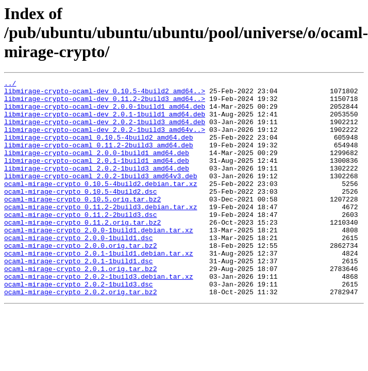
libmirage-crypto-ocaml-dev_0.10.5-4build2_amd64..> (104, 93)
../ (10, 84)
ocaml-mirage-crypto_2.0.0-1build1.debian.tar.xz (98, 260)
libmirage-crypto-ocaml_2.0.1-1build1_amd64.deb (96, 177)
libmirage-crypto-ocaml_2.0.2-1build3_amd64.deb (96, 186)
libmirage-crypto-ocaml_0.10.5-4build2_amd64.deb (98, 149)
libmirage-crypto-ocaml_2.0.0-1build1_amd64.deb (96, 168)
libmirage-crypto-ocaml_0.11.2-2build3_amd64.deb (98, 158)
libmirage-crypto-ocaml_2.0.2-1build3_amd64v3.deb (100, 195)
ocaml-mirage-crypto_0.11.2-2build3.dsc (80, 242)
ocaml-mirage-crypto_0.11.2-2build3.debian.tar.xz (100, 233)
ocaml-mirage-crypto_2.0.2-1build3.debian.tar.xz (98, 316)
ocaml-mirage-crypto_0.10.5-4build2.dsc (80, 214)
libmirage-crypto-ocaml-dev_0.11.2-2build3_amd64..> (104, 103)
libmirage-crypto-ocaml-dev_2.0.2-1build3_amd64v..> (104, 140)
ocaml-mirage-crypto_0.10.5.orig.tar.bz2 (82, 223)
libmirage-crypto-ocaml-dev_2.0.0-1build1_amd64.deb (104, 112)
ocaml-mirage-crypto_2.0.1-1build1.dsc (78, 297)
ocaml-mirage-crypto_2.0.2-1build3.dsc (78, 325)
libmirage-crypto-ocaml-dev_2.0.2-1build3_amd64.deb (104, 131)
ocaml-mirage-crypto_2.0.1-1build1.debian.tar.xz (98, 288)
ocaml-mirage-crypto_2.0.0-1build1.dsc (78, 270)
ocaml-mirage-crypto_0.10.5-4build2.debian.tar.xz (100, 205)
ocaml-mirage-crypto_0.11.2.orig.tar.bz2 (82, 251)
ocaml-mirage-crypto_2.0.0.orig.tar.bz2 (80, 279)
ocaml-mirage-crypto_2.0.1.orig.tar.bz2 (80, 307)
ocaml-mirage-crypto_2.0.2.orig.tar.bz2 (80, 335)
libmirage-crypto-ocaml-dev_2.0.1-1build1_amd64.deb (104, 121)
